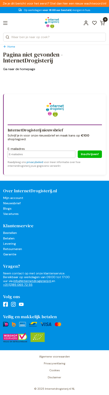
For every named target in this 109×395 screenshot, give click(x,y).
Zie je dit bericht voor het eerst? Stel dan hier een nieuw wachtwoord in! (54, 3)
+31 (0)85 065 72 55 (17, 285)
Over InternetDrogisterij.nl (30, 191)
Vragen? (11, 266)
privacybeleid (35, 162)
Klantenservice (18, 226)
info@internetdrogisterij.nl (32, 281)
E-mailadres (16, 149)
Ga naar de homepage (19, 69)
